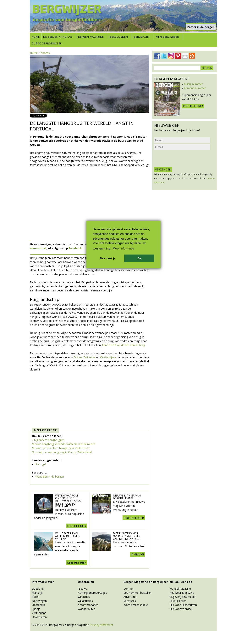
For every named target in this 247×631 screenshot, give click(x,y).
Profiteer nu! (193, 106)
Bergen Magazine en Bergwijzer (146, 582)
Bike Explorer (177, 601)
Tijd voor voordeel (180, 609)
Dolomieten (39, 617)
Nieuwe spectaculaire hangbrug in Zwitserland (60, 448)
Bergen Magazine (91, 36)
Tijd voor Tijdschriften (183, 605)
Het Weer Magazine (181, 592)
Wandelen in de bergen (49, 476)
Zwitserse (89, 357)
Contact (128, 588)
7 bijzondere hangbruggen (48, 440)
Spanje (36, 609)
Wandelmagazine (180, 588)
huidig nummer (193, 84)
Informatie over (43, 582)
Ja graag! (137, 554)
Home (35, 36)
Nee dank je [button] (107, 258)
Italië (35, 597)
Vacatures (130, 601)
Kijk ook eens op (180, 582)
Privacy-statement (101, 625)
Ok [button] (139, 258)
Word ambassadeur (136, 605)
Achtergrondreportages (92, 592)
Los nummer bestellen (137, 592)
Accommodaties (88, 605)
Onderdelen (86, 582)
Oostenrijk (38, 605)
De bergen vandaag (57, 36)
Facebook (75, 248)
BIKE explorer (134, 518)
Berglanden (118, 36)
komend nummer (195, 88)
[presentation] (183, 158)
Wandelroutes (86, 609)
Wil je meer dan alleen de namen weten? (67, 536)
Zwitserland (39, 613)
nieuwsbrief (38, 248)
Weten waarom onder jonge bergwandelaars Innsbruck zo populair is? (68, 501)
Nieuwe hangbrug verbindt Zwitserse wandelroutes (63, 444)
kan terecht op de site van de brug (123, 345)
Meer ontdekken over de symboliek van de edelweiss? (126, 536)
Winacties (84, 597)
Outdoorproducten (46, 43)
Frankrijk (37, 592)
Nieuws (45, 52)
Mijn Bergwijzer (167, 36)
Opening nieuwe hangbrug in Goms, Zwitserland (62, 452)
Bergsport (142, 36)
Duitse (78, 357)
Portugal (40, 464)
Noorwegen (39, 601)
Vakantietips (85, 601)
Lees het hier (76, 526)
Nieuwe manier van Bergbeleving (127, 497)
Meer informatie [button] (123, 248)
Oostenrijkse (108, 357)
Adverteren (130, 597)
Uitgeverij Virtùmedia (182, 597)
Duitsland (38, 588)
